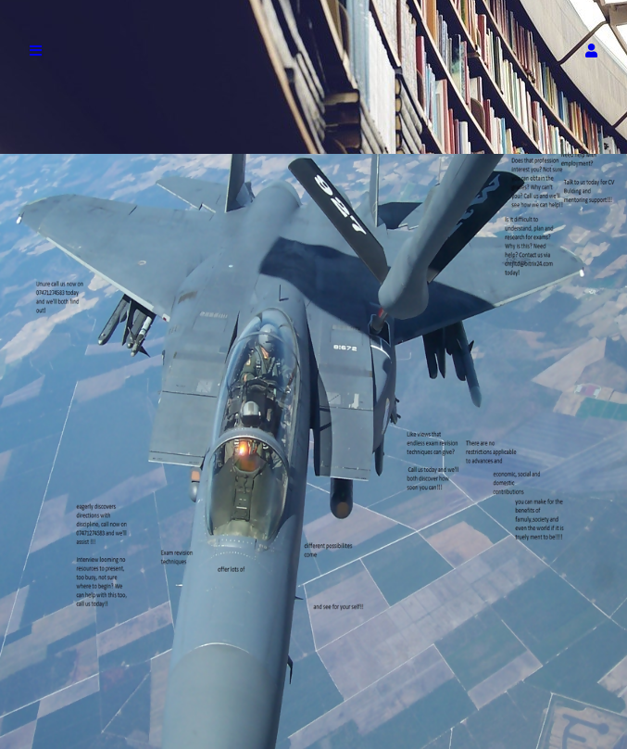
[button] (591, 50)
